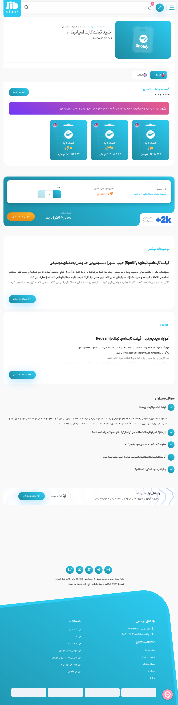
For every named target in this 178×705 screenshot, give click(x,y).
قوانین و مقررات (148, 657)
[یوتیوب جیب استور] (79, 570)
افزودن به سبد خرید (21, 216)
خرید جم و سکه (74, 643)
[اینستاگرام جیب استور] (108, 570)
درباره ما (151, 671)
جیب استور (107, 27)
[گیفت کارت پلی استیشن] (65, 692)
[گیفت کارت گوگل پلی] (102, 692)
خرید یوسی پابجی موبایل (70, 650)
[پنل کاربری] (160, 7)
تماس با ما (150, 650)
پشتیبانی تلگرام (31, 496)
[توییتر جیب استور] (70, 570)
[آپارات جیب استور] (89, 570)
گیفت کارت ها (94, 27)
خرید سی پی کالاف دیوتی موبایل (66, 657)
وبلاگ (152, 678)
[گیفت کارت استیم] (28, 692)
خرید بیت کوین (74, 671)
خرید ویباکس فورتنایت (71, 664)
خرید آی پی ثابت (74, 637)
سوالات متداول (148, 664)
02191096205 (59, 496)
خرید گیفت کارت (74, 630)
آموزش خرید (19, 92)
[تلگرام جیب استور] (99, 570)
